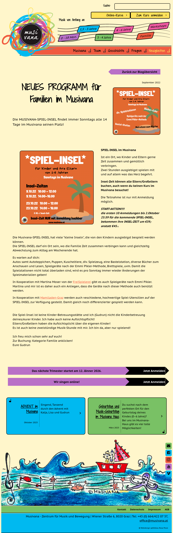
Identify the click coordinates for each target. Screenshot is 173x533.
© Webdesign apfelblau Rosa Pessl (153, 528)
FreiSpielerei (82, 282)
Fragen (137, 50)
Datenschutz (137, 509)
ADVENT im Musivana (29, 409)
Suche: (106, 5)
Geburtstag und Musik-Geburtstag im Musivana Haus (107, 411)
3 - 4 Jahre (104, 37)
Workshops (158, 26)
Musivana (79, 50)
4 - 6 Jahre (124, 29)
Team (97, 50)
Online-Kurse (117, 15)
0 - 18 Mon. (69, 37)
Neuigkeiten (157, 50)
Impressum (154, 509)
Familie (146, 35)
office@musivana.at (154, 520)
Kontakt (121, 509)
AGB (167, 509)
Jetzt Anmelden (154, 371)
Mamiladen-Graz (52, 297)
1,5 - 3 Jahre (88, 29)
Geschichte (116, 50)
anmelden (152, 15)
